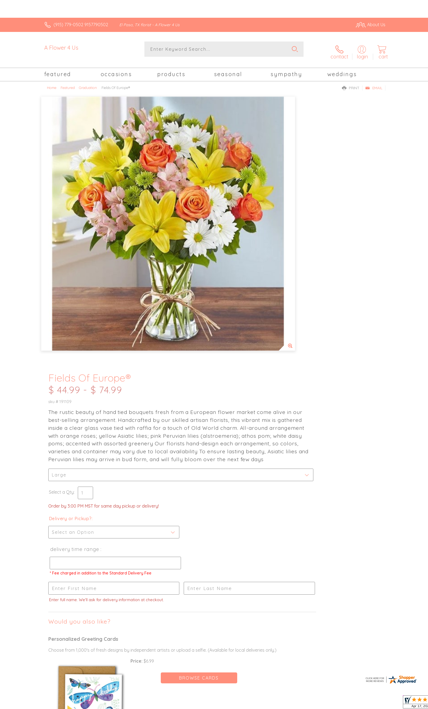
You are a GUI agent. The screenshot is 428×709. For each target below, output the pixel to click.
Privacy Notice (298, 703)
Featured (68, 83)
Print (350, 83)
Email (373, 83)
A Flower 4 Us (61, 47)
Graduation (88, 83)
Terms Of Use (266, 703)
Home (52, 83)
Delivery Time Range (240, 300)
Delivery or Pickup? (236, 270)
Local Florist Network (337, 703)
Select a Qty (227, 243)
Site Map (371, 703)
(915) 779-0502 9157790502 (81, 24)
